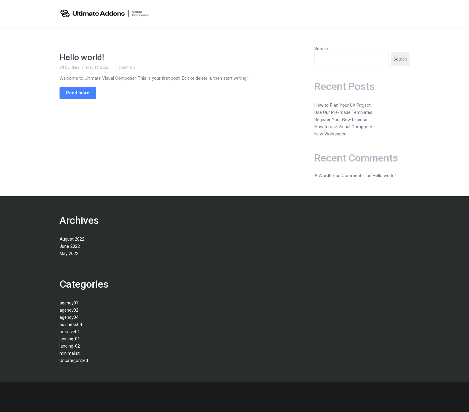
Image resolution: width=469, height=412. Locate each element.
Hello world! (82, 57)
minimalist (70, 353)
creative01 (70, 331)
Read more (77, 93)
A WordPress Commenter (339, 175)
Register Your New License (340, 119)
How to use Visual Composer (343, 126)
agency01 (69, 303)
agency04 (69, 317)
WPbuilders (69, 67)
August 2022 (72, 239)
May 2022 (69, 253)
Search (321, 48)
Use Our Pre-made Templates (343, 112)
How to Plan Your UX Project (342, 105)
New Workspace (330, 134)
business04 (71, 324)
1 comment (125, 67)
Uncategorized (74, 360)
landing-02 (70, 346)
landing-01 (70, 339)
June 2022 (70, 246)
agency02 (69, 310)
